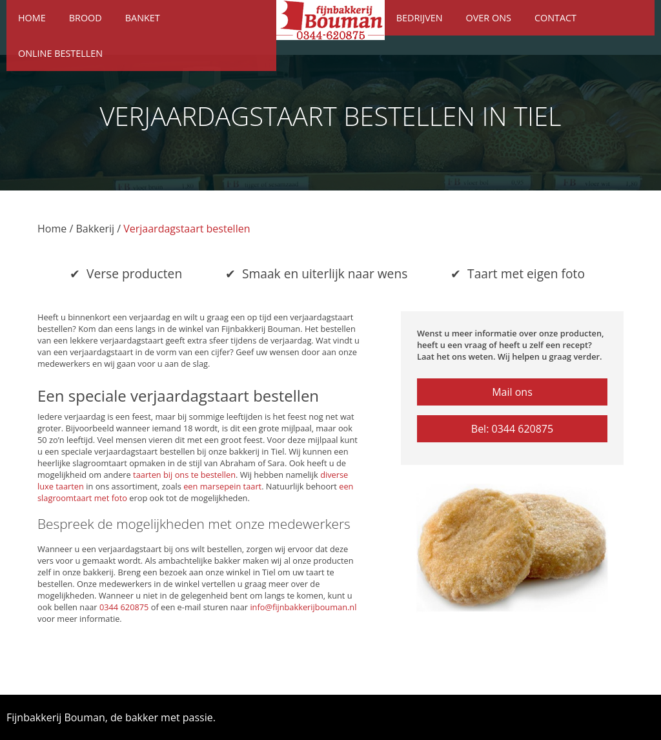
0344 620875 (124, 607)
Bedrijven (419, 18)
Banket (142, 18)
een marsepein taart (222, 486)
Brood (85, 18)
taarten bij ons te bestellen (184, 474)
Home (32, 18)
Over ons (488, 18)
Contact (555, 18)
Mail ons (512, 392)
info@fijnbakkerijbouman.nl (303, 607)
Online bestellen (60, 53)
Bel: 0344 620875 (512, 429)
